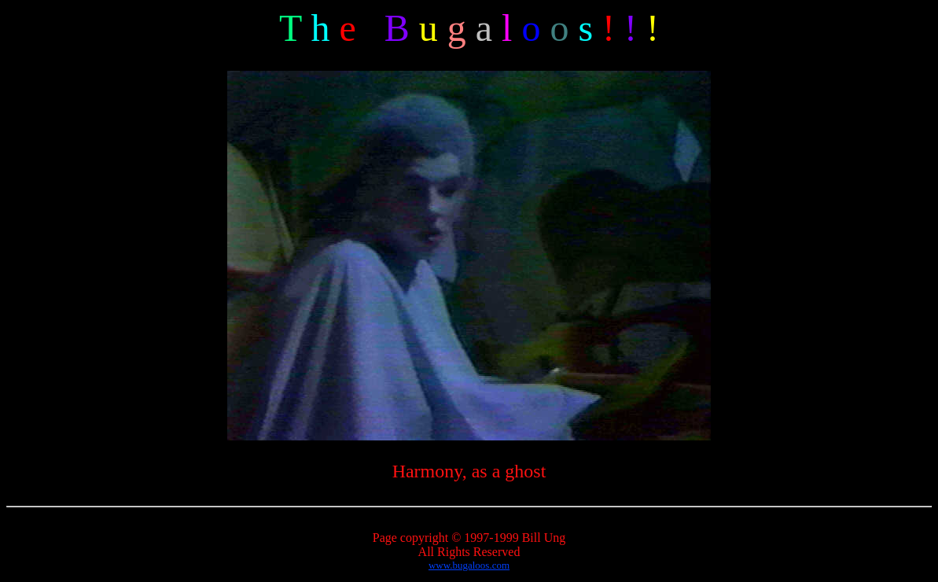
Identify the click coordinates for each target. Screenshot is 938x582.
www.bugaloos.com (469, 565)
